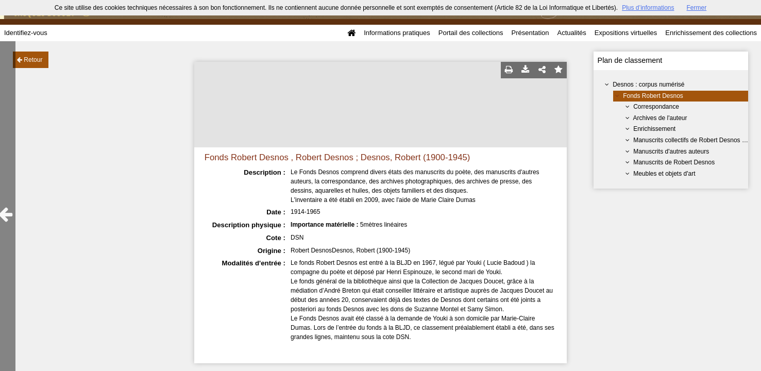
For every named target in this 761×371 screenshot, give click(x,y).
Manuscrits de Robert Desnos (674, 162)
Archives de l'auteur (660, 118)
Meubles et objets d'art (664, 173)
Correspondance (656, 106)
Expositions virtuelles (626, 33)
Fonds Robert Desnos (653, 95)
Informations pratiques (397, 33)
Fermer (697, 7)
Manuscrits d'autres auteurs (671, 151)
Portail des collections (470, 33)
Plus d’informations (648, 7)
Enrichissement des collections (711, 33)
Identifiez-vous (25, 33)
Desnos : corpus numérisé (648, 84)
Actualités (571, 33)
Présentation (530, 33)
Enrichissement (654, 128)
